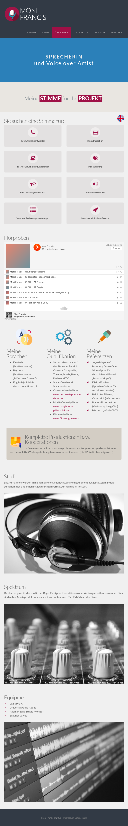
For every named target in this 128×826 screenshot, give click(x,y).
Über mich (62, 32)
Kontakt (116, 32)
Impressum (68, 817)
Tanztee (100, 32)
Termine (31, 32)
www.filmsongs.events (66, 418)
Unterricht (82, 32)
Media (46, 32)
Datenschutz (80, 817)
